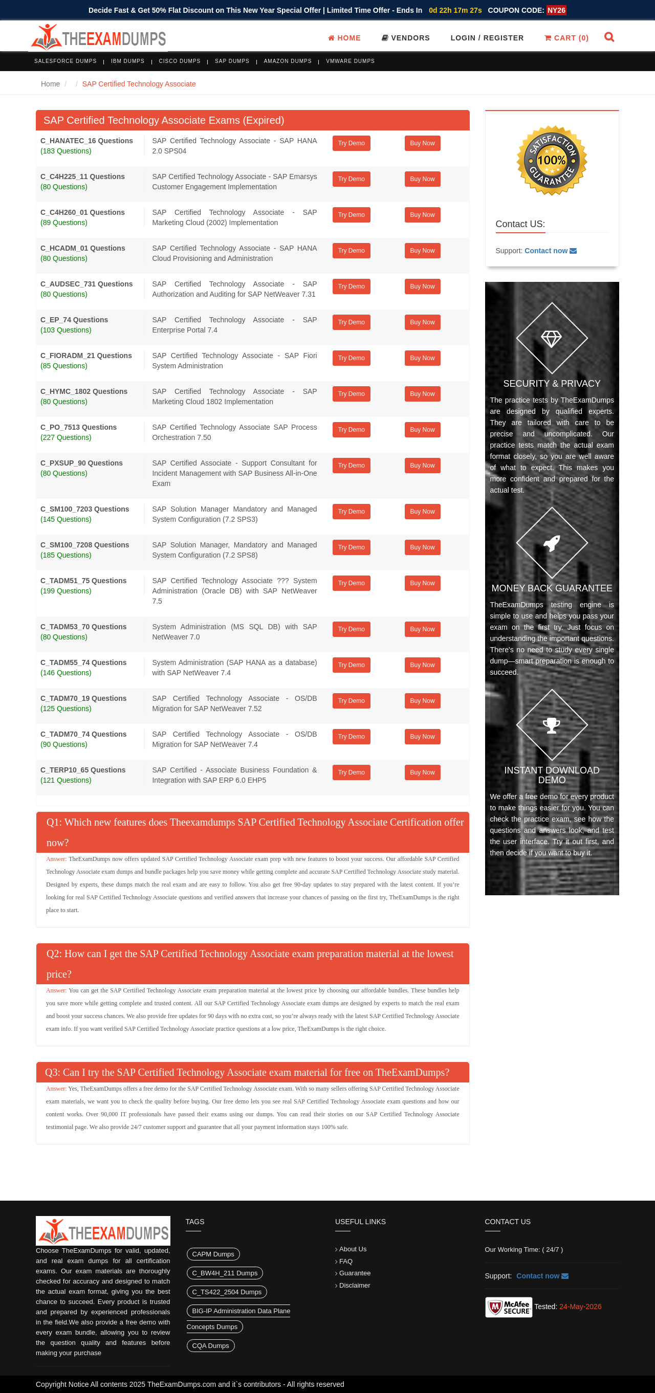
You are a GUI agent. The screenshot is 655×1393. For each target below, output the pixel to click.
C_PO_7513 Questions (78, 427)
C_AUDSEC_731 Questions (86, 284)
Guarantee (354, 1273)
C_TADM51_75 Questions (83, 581)
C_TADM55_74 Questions (83, 662)
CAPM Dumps (213, 1254)
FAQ (346, 1261)
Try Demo (351, 143)
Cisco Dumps (180, 61)
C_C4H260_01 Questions (82, 212)
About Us (352, 1249)
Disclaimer (354, 1285)
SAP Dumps (232, 61)
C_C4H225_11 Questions (82, 176)
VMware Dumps (350, 61)
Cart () (566, 38)
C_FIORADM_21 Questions (86, 355)
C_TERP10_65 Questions (83, 770)
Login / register (488, 38)
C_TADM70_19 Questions (83, 698)
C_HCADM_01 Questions (82, 248)
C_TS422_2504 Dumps (227, 1292)
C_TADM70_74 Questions (83, 734)
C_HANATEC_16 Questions (86, 141)
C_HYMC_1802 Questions (83, 391)
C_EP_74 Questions (74, 320)
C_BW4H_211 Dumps (225, 1273)
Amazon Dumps (288, 61)
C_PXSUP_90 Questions (81, 463)
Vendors (406, 38)
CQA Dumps (210, 1346)
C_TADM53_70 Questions (83, 627)
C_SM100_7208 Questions (84, 545)
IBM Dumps (128, 61)
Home (344, 38)
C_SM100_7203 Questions (84, 509)
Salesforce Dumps (65, 61)
